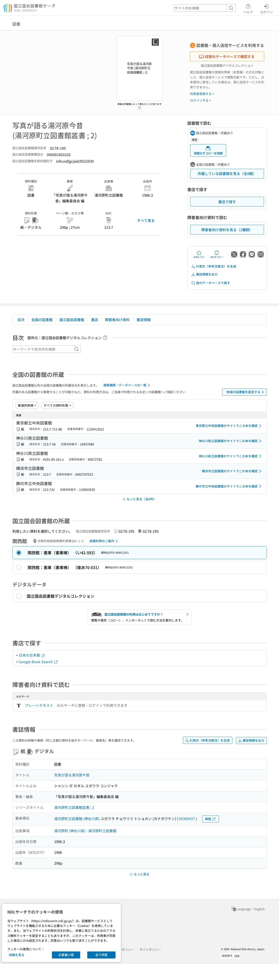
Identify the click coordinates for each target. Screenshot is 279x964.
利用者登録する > (202, 93)
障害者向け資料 (117, 319)
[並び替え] (27, 405)
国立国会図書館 (71, 319)
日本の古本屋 (32, 655)
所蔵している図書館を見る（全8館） (227, 173)
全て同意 (101, 955)
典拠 (210, 819)
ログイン (266, 8)
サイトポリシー (150, 949)
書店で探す (227, 201)
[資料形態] (57, 405)
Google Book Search (38, 661)
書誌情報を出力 (204, 274)
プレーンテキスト (39, 705)
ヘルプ (248, 8)
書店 (94, 319)
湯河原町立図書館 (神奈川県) (77, 818)
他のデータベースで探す (210, 283)
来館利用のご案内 (104, 541)
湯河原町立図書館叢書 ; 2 (74, 807)
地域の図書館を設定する (246, 392)
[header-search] (205, 8)
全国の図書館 (42, 319)
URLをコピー (216, 254)
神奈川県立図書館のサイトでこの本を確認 (231, 441)
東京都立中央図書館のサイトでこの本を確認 (229, 425)
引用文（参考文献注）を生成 (213, 266)
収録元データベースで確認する (226, 56)
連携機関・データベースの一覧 (127, 385)
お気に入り (199, 254)
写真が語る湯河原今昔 (71, 775)
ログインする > (200, 100)
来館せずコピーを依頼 (208, 150)
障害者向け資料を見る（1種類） (227, 229)
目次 (21, 319)
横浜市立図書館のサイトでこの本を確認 (232, 471)
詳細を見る (16, 955)
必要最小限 (66, 955)
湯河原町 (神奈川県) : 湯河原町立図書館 (85, 830)
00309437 (187, 818)
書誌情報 (144, 319)
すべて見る (146, 220)
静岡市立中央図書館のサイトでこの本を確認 (229, 486)
